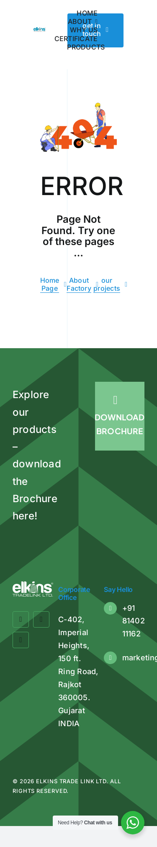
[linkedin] (21, 640)
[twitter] (41, 619)
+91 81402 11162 (133, 621)
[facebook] (21, 619)
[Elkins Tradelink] (39, 30)
